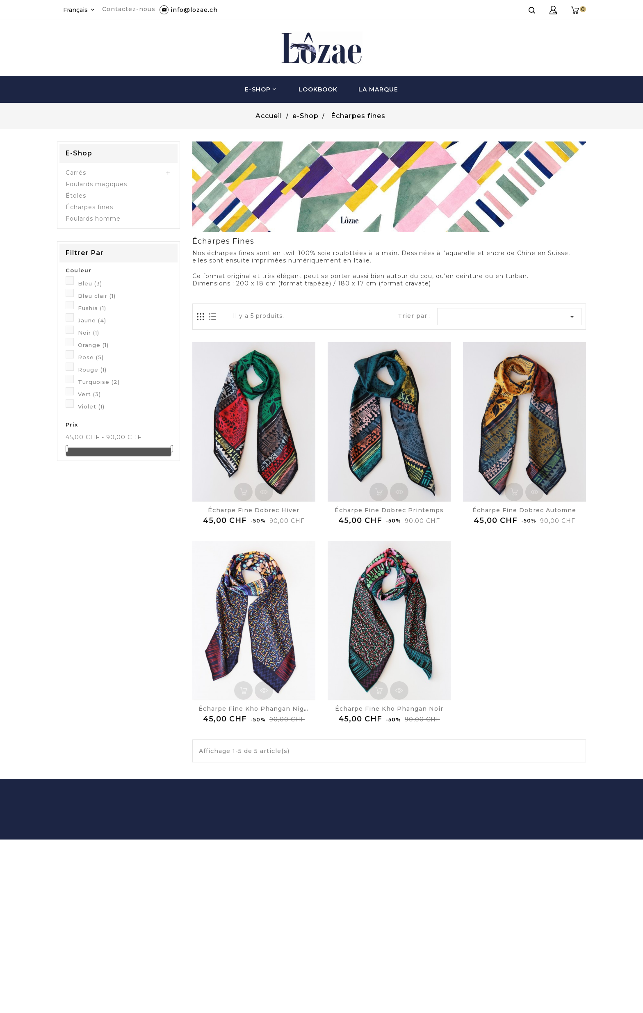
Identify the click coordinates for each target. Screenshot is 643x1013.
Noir (88, 332)
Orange (93, 345)
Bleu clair (97, 295)
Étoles (76, 195)
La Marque (378, 89)
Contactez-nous (128, 9)
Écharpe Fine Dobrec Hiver (253, 510)
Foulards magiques (96, 184)
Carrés (76, 172)
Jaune (92, 320)
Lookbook (318, 89)
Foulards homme (93, 218)
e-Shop (261, 89)
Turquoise (99, 382)
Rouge (92, 369)
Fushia (92, 308)
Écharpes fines (89, 207)
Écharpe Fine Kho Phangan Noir (389, 708)
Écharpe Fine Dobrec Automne (524, 510)
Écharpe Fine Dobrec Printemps (389, 510)
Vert (89, 394)
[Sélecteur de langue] (79, 10)
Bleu (90, 283)
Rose (91, 357)
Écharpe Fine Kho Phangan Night (254, 708)
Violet (91, 406)
